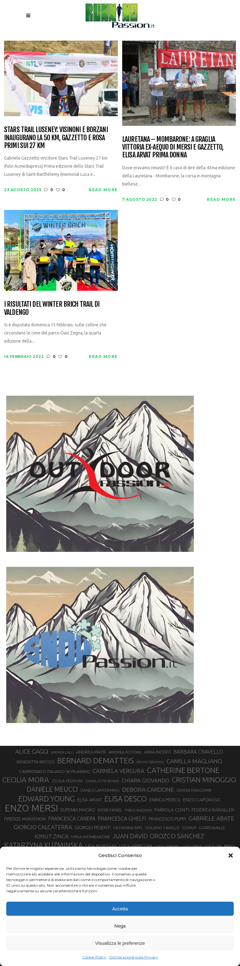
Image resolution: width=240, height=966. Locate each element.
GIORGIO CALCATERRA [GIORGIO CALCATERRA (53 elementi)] (43, 827)
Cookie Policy (94, 957)
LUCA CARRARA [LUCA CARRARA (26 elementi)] (166, 846)
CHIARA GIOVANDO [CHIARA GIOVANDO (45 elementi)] (145, 780)
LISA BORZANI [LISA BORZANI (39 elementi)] (101, 846)
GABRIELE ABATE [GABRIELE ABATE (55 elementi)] (211, 818)
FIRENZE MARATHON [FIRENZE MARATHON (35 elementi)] (25, 818)
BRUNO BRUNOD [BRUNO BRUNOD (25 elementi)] (150, 762)
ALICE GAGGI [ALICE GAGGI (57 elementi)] (31, 751)
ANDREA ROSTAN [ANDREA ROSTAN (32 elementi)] (124, 752)
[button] (231, 855)
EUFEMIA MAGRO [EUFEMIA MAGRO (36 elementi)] (78, 809)
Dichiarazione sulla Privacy (133, 957)
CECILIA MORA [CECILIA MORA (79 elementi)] (25, 780)
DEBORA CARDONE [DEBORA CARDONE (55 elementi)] (148, 789)
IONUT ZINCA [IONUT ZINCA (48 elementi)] (51, 836)
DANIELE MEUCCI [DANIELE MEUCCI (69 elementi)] (52, 789)
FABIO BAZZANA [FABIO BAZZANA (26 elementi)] (138, 810)
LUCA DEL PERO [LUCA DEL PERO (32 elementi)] (219, 846)
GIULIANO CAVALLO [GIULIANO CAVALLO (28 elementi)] (162, 828)
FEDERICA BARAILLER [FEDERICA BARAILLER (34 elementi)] (213, 809)
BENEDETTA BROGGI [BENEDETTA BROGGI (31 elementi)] (36, 762)
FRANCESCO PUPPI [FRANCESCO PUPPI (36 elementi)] (167, 818)
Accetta (120, 908)
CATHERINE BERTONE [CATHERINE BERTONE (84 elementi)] (183, 770)
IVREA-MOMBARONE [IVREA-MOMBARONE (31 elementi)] (90, 837)
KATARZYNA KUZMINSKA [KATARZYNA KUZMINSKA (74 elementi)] (43, 845)
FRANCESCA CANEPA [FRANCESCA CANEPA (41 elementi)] (71, 818)
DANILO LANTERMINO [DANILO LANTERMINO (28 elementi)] (100, 790)
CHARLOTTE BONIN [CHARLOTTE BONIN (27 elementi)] (102, 781)
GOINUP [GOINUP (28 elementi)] (189, 828)
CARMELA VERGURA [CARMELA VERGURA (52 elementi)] (118, 771)
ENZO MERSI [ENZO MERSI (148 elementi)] (31, 808)
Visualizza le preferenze (120, 943)
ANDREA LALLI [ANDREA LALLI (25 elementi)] (62, 752)
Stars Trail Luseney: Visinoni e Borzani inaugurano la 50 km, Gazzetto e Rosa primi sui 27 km (56, 137)
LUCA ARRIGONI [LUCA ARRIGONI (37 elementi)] (135, 846)
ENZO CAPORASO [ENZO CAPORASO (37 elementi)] (201, 799)
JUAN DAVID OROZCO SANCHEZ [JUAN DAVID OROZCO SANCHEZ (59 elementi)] (158, 836)
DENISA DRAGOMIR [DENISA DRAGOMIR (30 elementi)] (194, 790)
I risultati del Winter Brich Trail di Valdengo (51, 308)
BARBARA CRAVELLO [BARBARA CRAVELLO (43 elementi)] (198, 752)
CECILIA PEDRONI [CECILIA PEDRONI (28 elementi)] (67, 781)
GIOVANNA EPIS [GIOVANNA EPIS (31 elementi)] (127, 827)
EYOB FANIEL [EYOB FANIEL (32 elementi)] (110, 809)
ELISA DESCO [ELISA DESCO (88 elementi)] (125, 799)
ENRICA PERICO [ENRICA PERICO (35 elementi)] (165, 799)
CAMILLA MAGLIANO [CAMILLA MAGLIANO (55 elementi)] (194, 761)
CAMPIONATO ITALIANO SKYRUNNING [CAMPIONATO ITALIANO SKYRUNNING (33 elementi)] (54, 771)
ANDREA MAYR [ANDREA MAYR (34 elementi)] (91, 752)
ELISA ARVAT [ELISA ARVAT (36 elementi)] (89, 799)
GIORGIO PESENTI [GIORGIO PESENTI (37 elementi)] (93, 827)
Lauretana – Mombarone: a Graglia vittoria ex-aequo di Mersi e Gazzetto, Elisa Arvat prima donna (172, 147)
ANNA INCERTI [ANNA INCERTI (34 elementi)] (157, 752)
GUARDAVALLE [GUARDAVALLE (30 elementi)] (212, 827)
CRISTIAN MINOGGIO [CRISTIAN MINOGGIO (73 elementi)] (204, 780)
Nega (120, 926)
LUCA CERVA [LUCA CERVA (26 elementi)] (192, 846)
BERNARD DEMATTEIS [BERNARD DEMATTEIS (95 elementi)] (95, 760)
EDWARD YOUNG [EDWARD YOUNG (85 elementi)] (46, 799)
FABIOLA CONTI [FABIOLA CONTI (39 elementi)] (171, 809)
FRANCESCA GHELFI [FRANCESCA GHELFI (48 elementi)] (122, 818)
